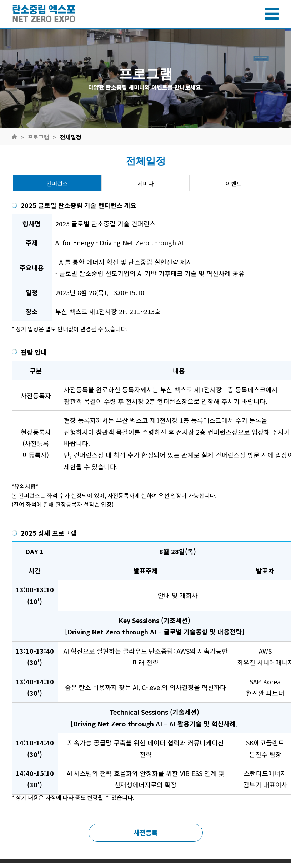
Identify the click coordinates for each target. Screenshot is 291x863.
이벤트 (234, 183)
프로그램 (38, 137)
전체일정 (70, 137)
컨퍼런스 (57, 183)
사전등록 (146, 832)
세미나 (145, 183)
